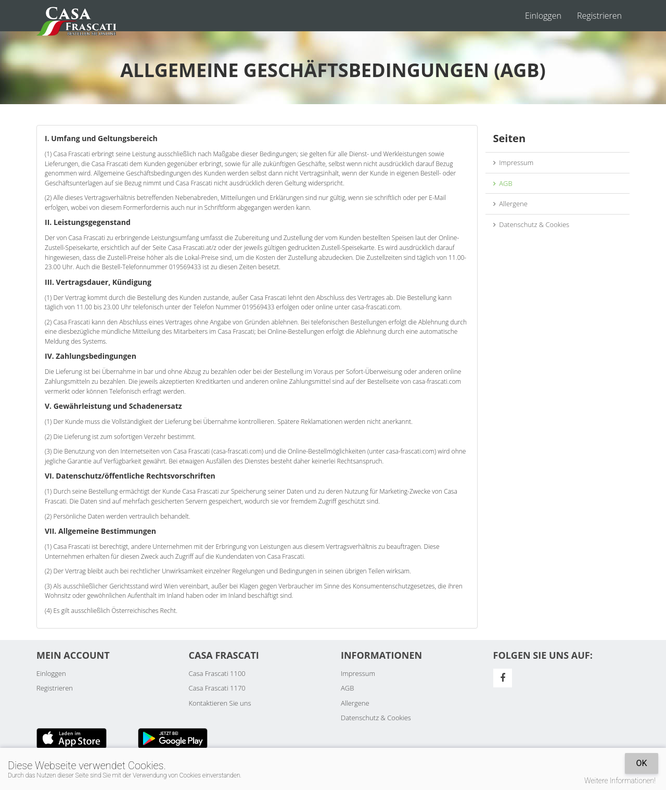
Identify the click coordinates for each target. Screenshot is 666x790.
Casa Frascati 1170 (217, 688)
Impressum (513, 162)
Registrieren (599, 15)
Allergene (510, 203)
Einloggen (543, 15)
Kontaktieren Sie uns (220, 703)
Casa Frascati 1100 (217, 673)
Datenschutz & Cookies (531, 224)
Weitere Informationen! (620, 780)
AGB (503, 183)
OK (641, 763)
